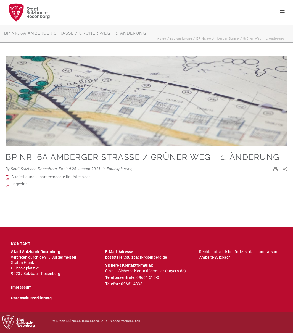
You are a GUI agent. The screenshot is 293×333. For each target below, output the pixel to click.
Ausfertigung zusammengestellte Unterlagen (51, 177)
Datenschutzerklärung (31, 298)
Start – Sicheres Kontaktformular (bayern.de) (145, 271)
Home (161, 38)
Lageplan (19, 184)
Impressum (21, 287)
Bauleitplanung (181, 38)
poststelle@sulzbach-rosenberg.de (136, 257)
